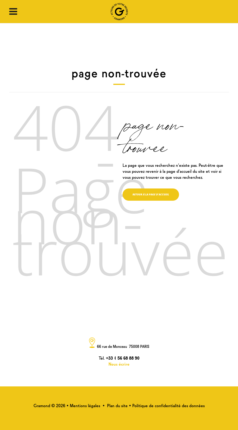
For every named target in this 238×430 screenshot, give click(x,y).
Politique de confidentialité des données (168, 405)
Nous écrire (119, 364)
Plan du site (117, 405)
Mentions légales (85, 405)
